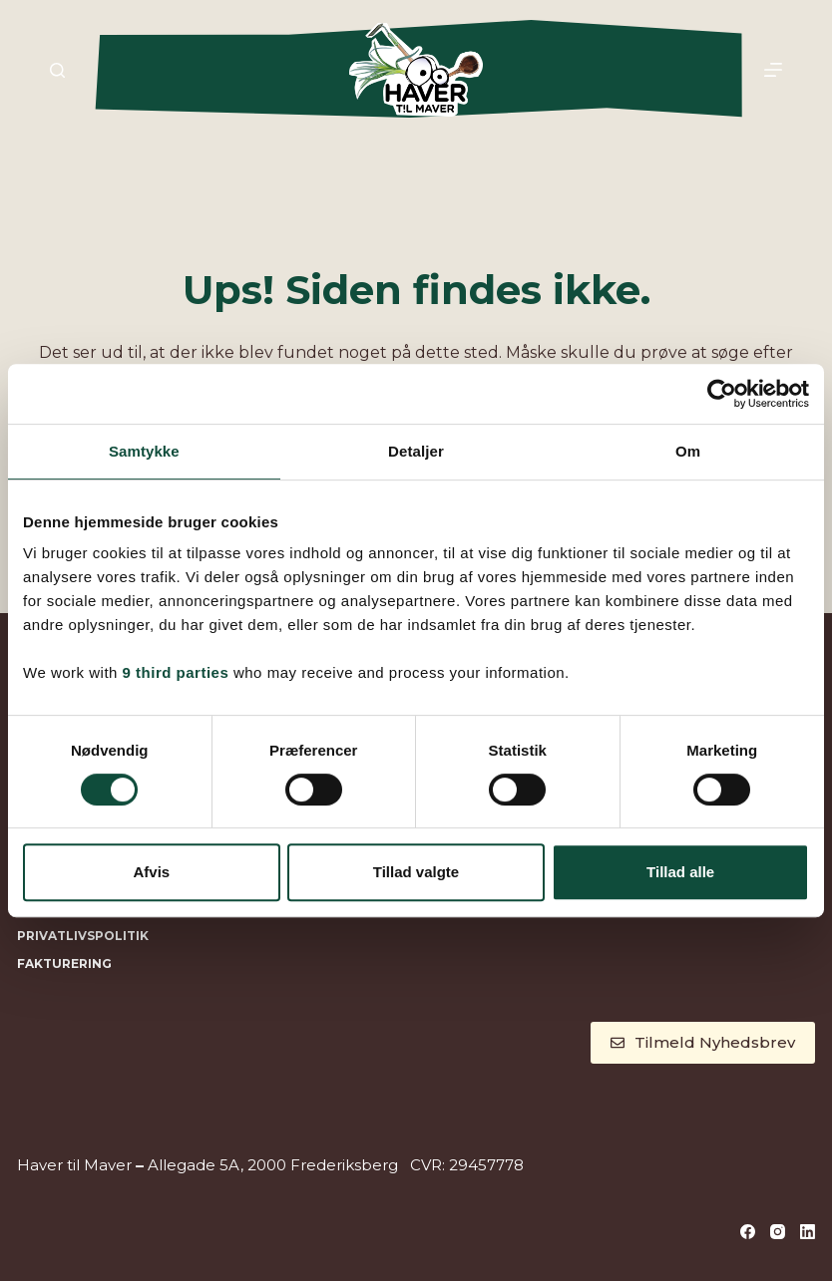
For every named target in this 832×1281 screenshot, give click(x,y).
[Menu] (773, 70)
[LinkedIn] (807, 1231)
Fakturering (64, 963)
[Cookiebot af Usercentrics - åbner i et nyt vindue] (721, 394)
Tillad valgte (416, 871)
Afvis (151, 871)
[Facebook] (747, 1231)
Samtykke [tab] (144, 451)
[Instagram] (777, 1231)
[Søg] (57, 70)
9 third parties (176, 672)
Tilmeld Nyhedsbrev (703, 1042)
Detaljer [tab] (416, 451)
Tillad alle (680, 871)
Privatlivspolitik (83, 935)
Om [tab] (687, 451)
